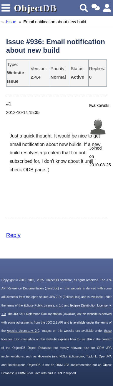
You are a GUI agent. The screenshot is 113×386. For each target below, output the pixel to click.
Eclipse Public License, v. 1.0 (43, 305)
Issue (11, 21)
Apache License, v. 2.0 (23, 330)
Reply (13, 235)
